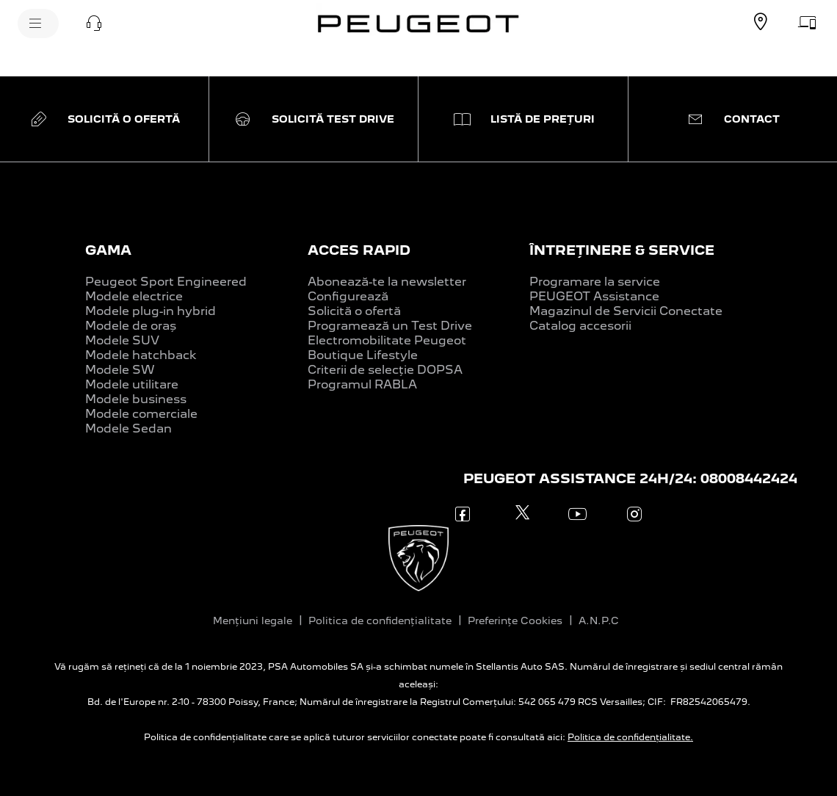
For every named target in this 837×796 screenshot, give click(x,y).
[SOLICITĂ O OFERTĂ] (807, 22)
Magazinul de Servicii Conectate (625, 311)
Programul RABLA (362, 384)
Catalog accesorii (580, 326)
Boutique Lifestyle (363, 355)
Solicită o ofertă (354, 311)
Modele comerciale (141, 414)
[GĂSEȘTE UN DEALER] (760, 22)
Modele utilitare (131, 384)
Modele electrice (134, 296)
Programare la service (594, 282)
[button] (94, 23)
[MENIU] (38, 23)
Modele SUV (122, 340)
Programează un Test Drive (390, 326)
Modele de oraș (130, 326)
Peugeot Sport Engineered (166, 282)
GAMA (108, 250)
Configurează (348, 296)
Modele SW (120, 370)
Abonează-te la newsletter (387, 282)
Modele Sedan (128, 428)
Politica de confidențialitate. (630, 737)
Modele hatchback (141, 355)
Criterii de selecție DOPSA (385, 370)
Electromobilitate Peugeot (387, 340)
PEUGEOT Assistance (594, 296)
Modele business (135, 399)
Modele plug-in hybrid (150, 311)
